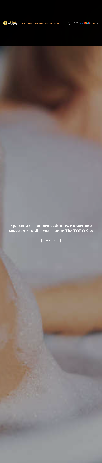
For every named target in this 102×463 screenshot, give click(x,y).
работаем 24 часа (73, 24)
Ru (94, 23)
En (97, 23)
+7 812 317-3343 (72, 22)
